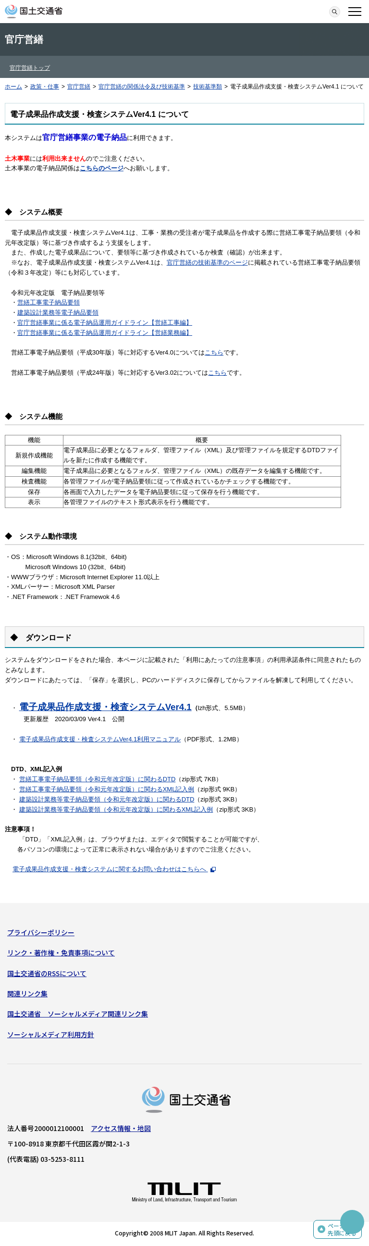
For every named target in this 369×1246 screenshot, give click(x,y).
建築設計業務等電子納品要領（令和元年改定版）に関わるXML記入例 (116, 809)
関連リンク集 (27, 993)
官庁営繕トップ (30, 67)
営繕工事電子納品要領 (48, 302)
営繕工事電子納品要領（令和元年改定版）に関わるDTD (97, 779)
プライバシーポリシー (40, 932)
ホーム (13, 86)
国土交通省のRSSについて (46, 973)
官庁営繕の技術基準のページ (207, 262)
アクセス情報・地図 (121, 1128)
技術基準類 (207, 86)
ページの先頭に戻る (342, 1229)
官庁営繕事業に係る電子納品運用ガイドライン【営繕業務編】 (104, 332)
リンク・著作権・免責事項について (61, 952)
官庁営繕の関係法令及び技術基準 (141, 86)
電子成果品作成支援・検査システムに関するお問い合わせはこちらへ (114, 869)
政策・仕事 (44, 86)
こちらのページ (101, 168)
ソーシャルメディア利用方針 (50, 1034)
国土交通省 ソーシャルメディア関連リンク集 (77, 1013)
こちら (214, 352)
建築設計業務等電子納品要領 (57, 312)
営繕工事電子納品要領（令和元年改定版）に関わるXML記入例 (107, 789)
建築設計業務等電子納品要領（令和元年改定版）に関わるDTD (107, 799)
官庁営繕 (78, 86)
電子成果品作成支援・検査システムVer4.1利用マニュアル (100, 739)
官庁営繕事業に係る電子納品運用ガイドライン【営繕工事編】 (104, 322)
